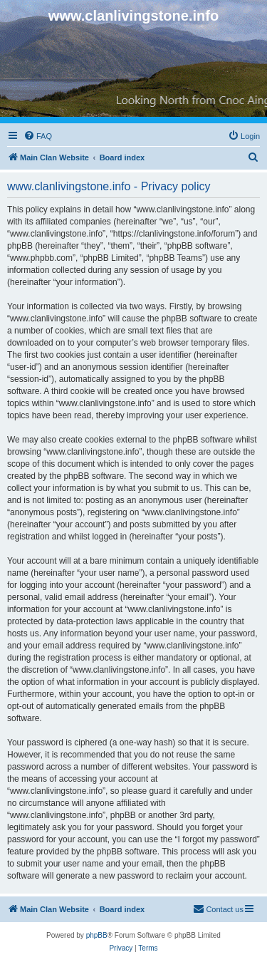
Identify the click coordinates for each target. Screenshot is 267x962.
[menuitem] (37, 136)
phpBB (97, 935)
